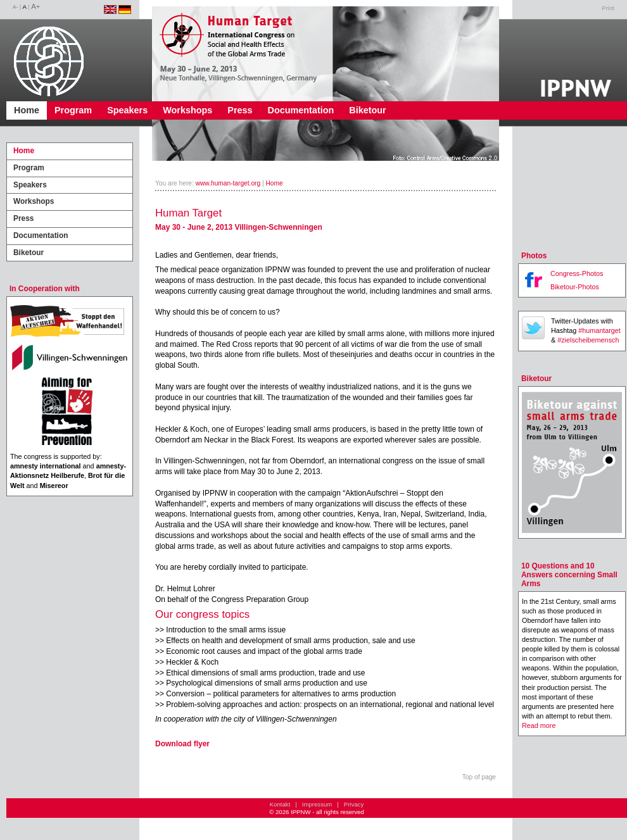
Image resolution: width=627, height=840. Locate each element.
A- (15, 7)
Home (26, 110)
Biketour (367, 110)
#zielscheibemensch (588, 340)
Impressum (317, 804)
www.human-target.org (228, 183)
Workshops (187, 110)
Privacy (354, 804)
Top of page (479, 777)
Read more (538, 725)
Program (73, 110)
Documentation (301, 110)
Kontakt (280, 804)
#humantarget (599, 330)
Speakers (127, 110)
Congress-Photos (576, 273)
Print (608, 7)
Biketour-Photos (574, 287)
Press (239, 110)
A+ (35, 6)
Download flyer (182, 743)
